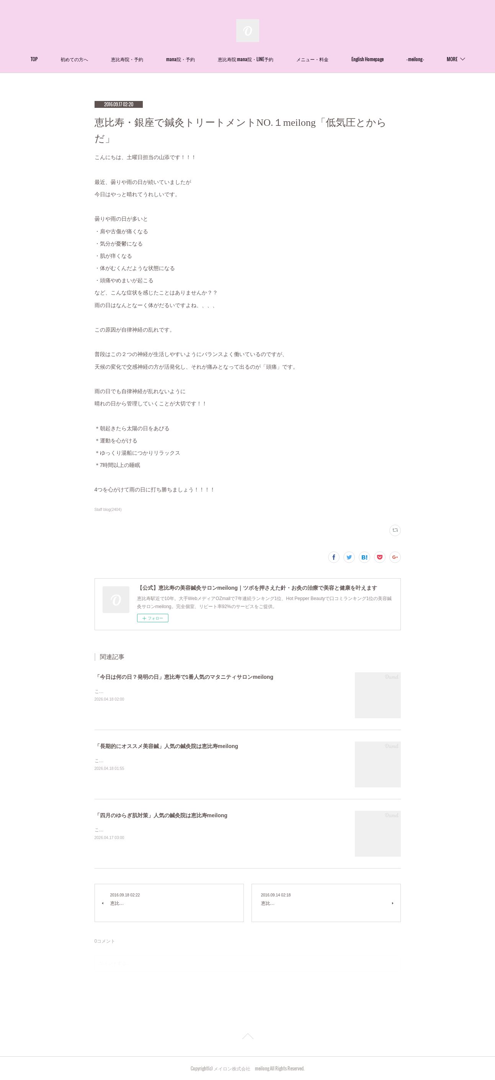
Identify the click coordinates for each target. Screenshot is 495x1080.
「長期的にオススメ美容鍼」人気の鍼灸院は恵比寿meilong (167, 746)
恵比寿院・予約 (147, 59)
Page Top (247, 1037)
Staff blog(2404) (108, 509)
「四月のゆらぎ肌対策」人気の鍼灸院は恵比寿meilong (161, 815)
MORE (432, 59)
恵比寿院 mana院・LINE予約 (266, 59)
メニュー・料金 (333, 59)
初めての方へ (94, 59)
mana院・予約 (200, 59)
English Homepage (388, 59)
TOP (54, 59)
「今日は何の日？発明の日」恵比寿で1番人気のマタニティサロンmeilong (184, 677)
